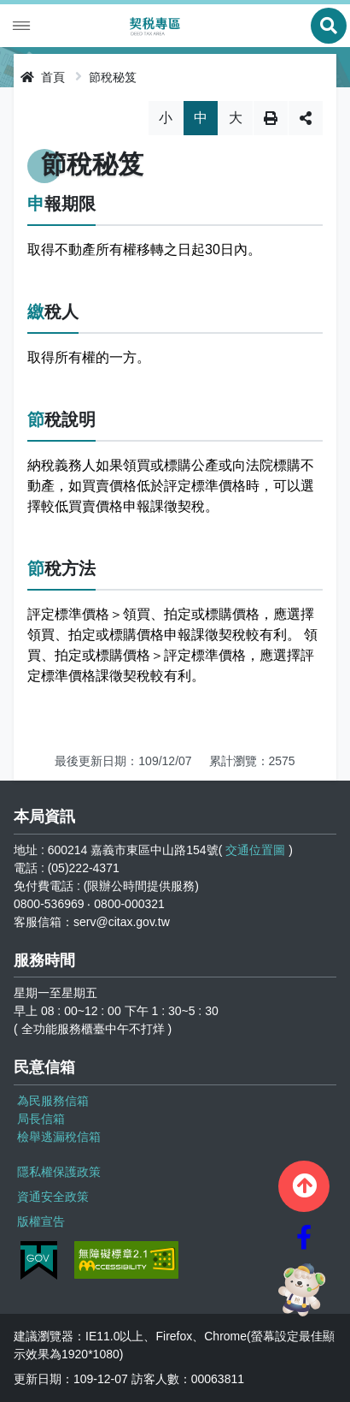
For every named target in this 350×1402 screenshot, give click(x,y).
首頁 (42, 77)
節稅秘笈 (113, 77)
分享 (306, 118)
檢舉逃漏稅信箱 (59, 1137)
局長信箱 (41, 1119)
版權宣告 (41, 1221)
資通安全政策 (53, 1196)
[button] (304, 1186)
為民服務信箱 (53, 1101)
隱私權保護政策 (59, 1172)
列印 (271, 118)
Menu (21, 26)
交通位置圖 (255, 850)
